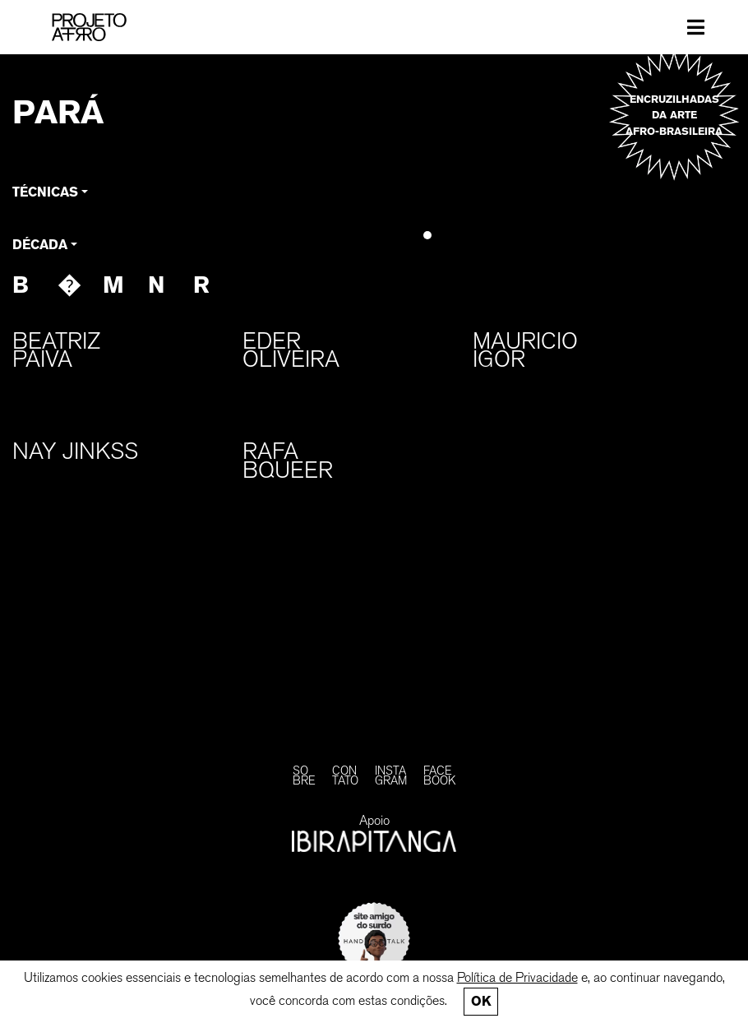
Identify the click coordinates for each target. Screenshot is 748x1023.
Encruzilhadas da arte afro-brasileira (674, 115)
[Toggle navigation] (695, 27)
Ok (481, 1001)
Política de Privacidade (517, 977)
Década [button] (39, 244)
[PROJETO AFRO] (107, 27)
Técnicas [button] (45, 192)
